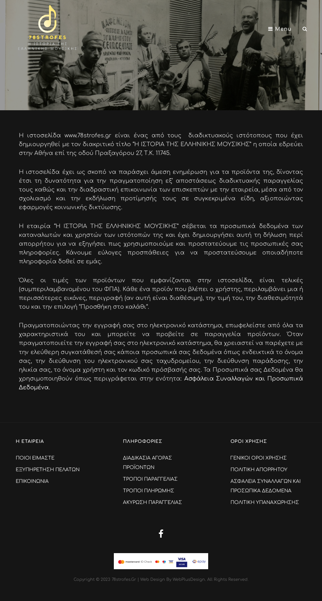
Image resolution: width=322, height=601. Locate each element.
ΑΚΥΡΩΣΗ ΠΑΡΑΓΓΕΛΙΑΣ (152, 502)
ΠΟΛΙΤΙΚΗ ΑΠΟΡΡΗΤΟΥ (258, 469)
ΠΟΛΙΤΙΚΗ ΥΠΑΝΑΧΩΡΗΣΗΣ (264, 502)
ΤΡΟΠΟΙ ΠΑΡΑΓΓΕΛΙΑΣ (150, 479)
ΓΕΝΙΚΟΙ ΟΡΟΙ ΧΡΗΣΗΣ (258, 458)
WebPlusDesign (189, 579)
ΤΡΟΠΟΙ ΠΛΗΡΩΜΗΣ (148, 491)
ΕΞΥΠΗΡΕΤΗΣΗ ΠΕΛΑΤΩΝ (48, 469)
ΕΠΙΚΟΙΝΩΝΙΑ (32, 481)
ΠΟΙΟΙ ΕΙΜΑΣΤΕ (35, 458)
